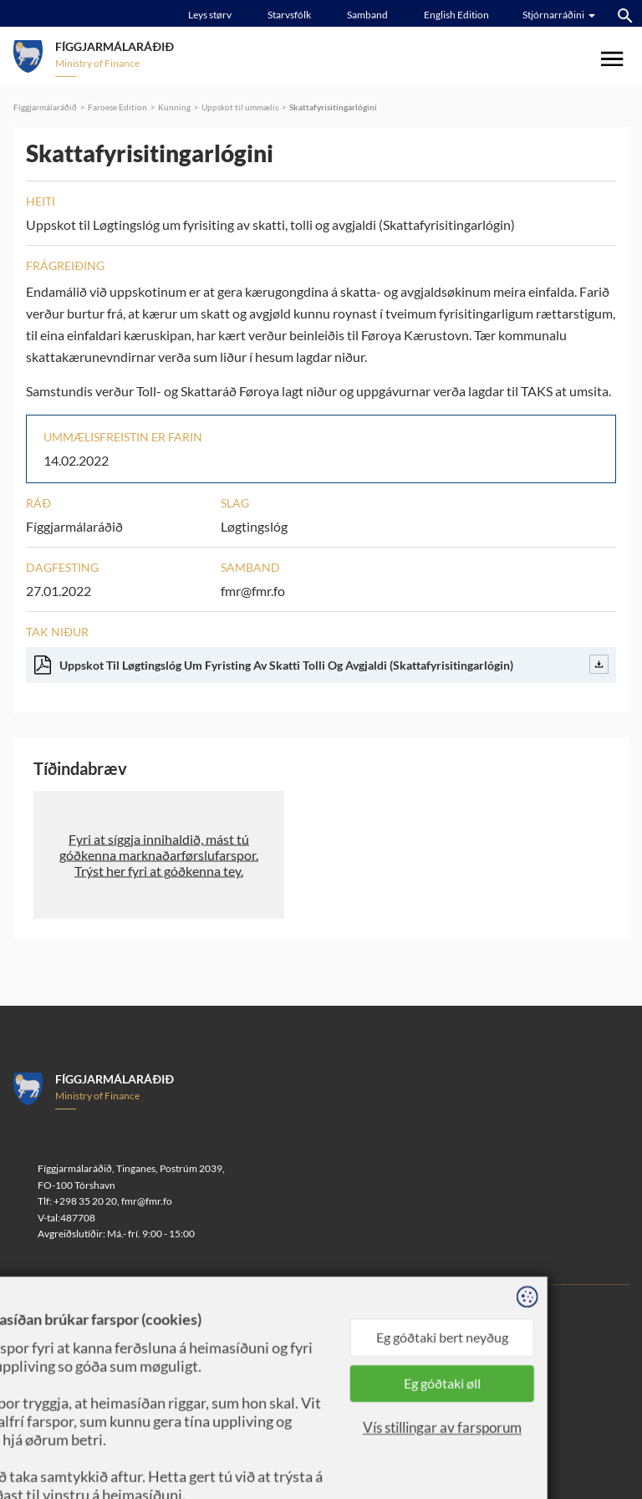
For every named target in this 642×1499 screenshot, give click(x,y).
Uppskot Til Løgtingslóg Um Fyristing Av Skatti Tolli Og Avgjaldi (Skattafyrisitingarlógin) (321, 665)
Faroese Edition (117, 107)
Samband (367, 14)
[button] (158, 855)
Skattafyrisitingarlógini (333, 107)
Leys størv (210, 14)
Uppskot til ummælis (239, 107)
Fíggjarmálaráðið (45, 107)
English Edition (456, 14)
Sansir (169, 1336)
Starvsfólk (289, 14)
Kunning (174, 107)
